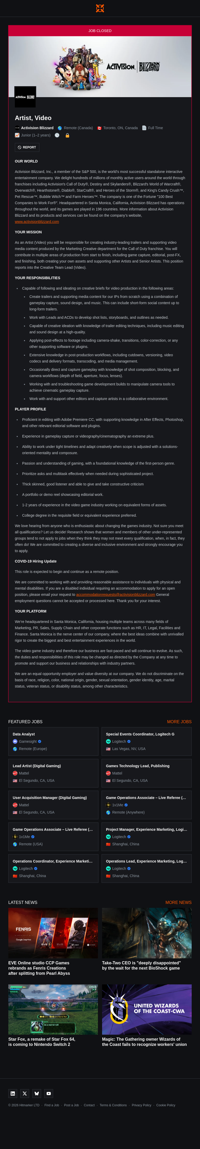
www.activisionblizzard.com (37, 222)
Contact (89, 1105)
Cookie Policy (165, 1105)
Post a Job (71, 1105)
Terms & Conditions (113, 1105)
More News (179, 902)
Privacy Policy (141, 1105)
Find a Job (52, 1105)
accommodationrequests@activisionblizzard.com (115, 594)
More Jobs (179, 722)
